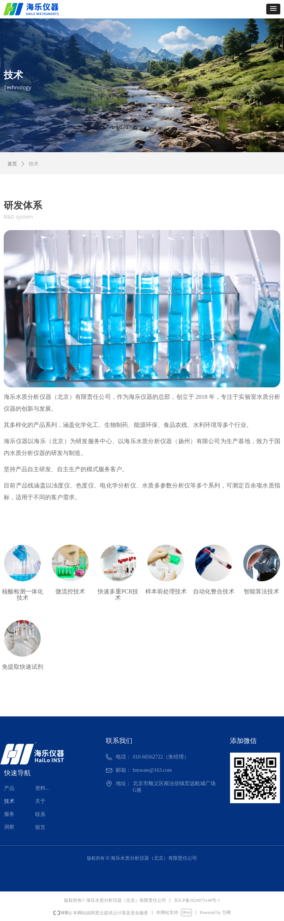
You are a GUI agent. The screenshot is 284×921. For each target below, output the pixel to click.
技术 (33, 164)
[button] (273, 9)
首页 (12, 164)
